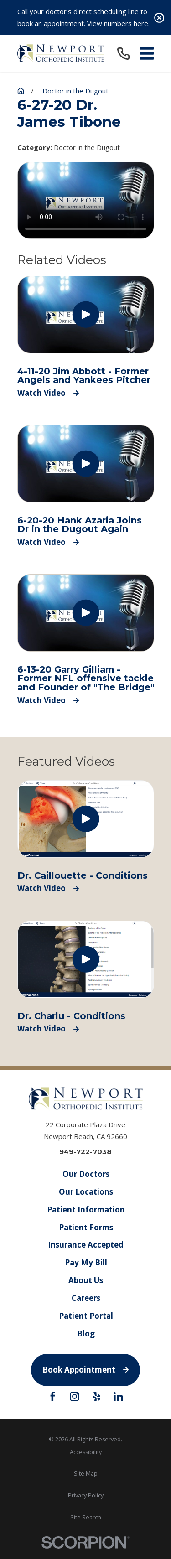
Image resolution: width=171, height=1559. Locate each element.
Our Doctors (85, 1174)
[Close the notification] (159, 17)
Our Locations (85, 1191)
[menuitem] (85, 1452)
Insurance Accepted (86, 1245)
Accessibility (86, 1452)
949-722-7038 (85, 1151)
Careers (85, 1298)
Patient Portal (85, 1315)
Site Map (86, 1473)
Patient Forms (85, 1227)
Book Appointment (85, 1369)
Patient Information (85, 1209)
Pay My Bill (85, 1262)
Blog (85, 1333)
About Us (85, 1280)
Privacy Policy (86, 1495)
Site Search (85, 1517)
